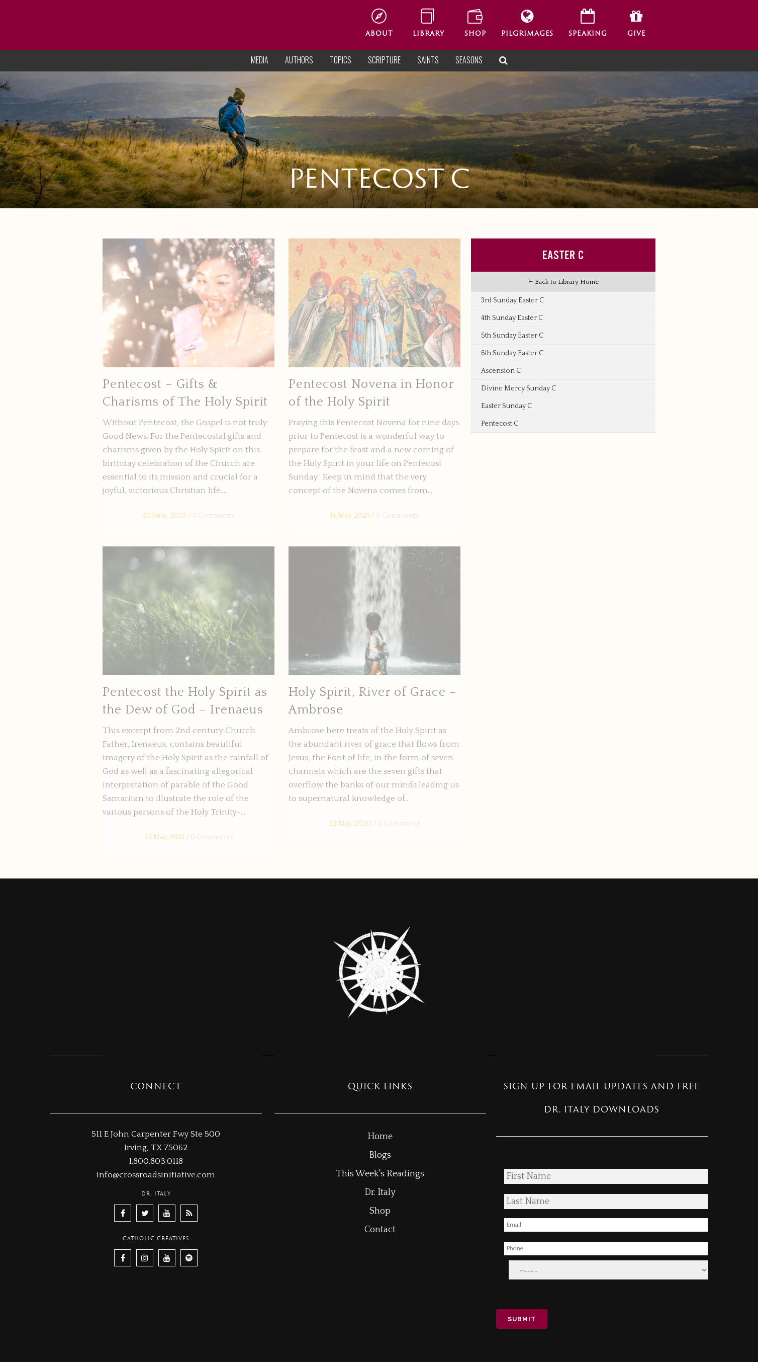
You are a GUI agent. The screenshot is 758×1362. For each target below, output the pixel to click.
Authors (299, 60)
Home (380, 1137)
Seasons (469, 60)
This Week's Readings (380, 1174)
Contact (380, 1230)
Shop (380, 1211)
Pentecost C (499, 424)
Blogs (380, 1155)
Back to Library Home (563, 281)
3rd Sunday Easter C (512, 300)
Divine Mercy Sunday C (518, 388)
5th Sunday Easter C (512, 336)
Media (259, 60)
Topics (340, 60)
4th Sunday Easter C (512, 318)
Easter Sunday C (506, 406)
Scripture (384, 60)
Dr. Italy (380, 1192)
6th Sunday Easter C (512, 353)
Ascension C (501, 371)
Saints (428, 60)
